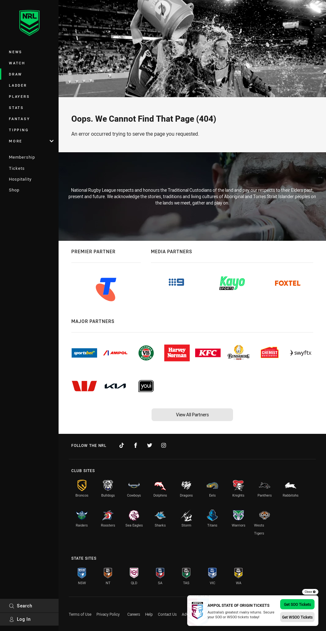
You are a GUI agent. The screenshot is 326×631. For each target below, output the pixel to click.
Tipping (19, 129)
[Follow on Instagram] (163, 445)
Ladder (18, 85)
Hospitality (20, 179)
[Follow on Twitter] (149, 445)
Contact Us (167, 614)
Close (310, 592)
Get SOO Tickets (297, 604)
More (31, 141)
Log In (20, 619)
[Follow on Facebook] (135, 445)
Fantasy (19, 118)
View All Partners (192, 415)
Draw (15, 74)
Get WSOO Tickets (297, 617)
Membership (22, 157)
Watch (17, 63)
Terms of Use (80, 614)
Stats (16, 107)
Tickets (17, 168)
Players (19, 96)
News (15, 51)
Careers (133, 614)
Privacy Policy (108, 614)
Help (149, 614)
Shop (14, 190)
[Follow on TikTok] (121, 445)
